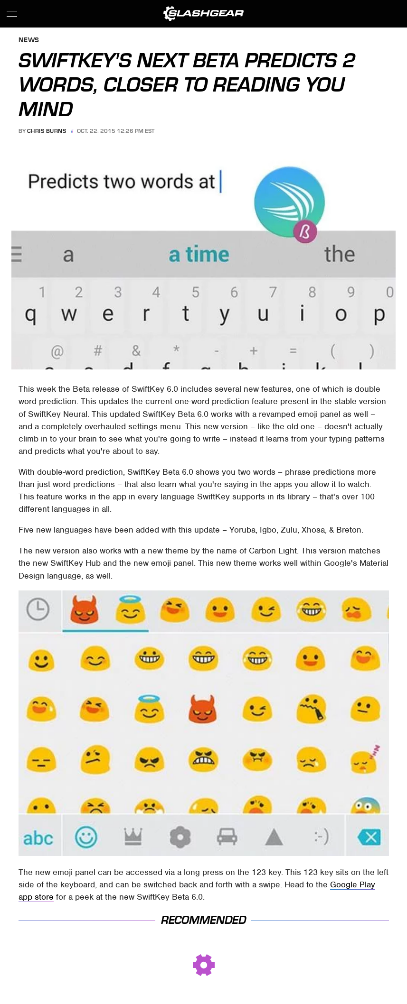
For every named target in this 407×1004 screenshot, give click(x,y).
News (29, 40)
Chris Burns (46, 131)
